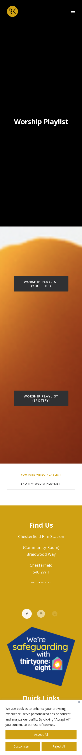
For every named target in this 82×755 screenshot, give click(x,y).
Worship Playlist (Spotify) (41, 395)
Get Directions (41, 579)
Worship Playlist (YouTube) (41, 281)
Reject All (59, 746)
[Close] (79, 702)
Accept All (41, 734)
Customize (21, 746)
